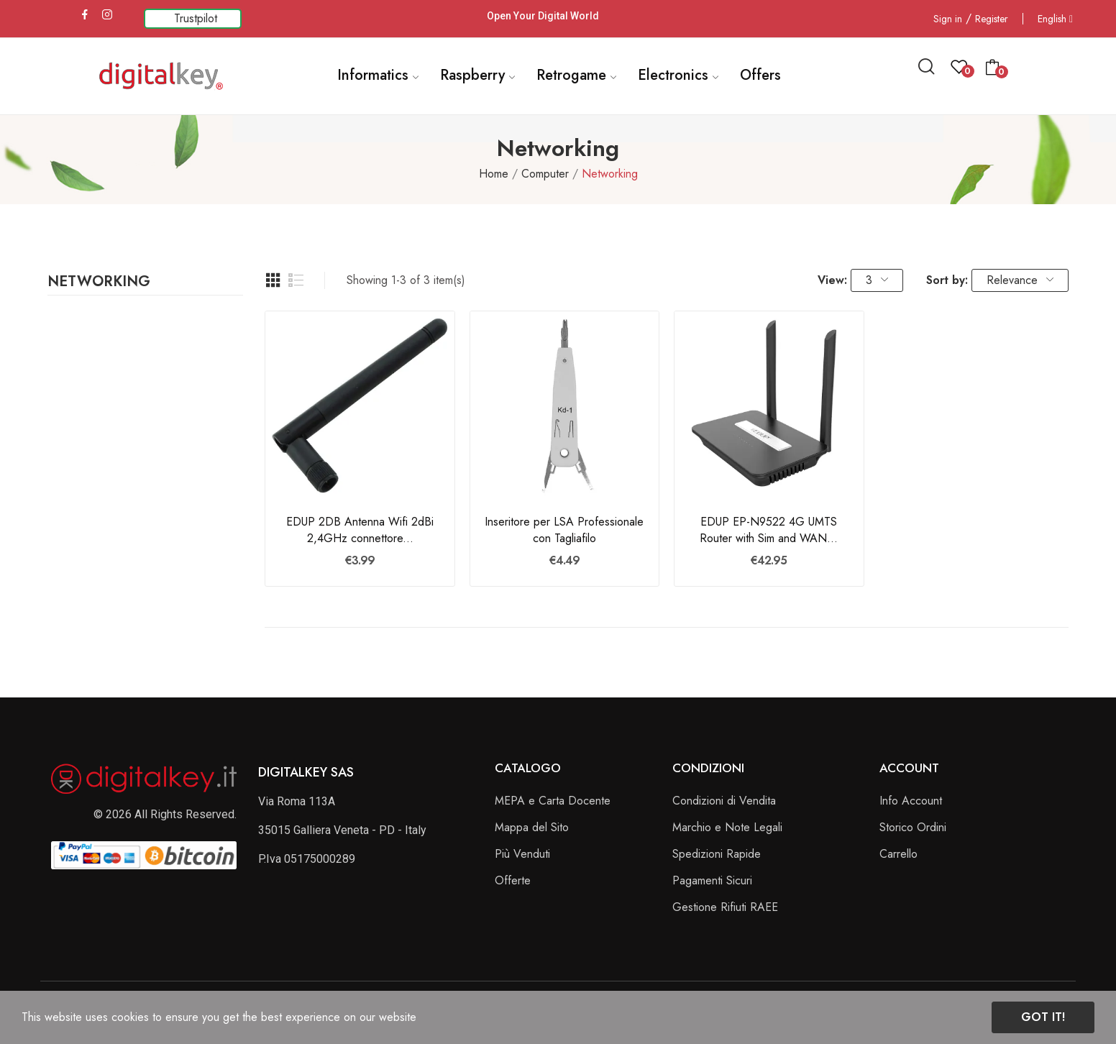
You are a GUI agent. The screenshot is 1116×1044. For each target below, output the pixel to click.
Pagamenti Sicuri (712, 880)
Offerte (513, 880)
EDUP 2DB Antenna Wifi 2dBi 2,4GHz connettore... (360, 530)
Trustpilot (195, 18)
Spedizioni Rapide (716, 854)
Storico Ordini (912, 827)
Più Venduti (522, 854)
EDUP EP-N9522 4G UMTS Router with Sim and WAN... (769, 530)
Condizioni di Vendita (724, 800)
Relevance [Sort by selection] (1020, 280)
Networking (98, 283)
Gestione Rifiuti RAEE (725, 907)
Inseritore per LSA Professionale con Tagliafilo (564, 530)
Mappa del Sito (532, 827)
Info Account (910, 800)
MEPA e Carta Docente (552, 800)
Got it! (1043, 1017)
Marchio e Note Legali (727, 827)
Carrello (898, 854)
